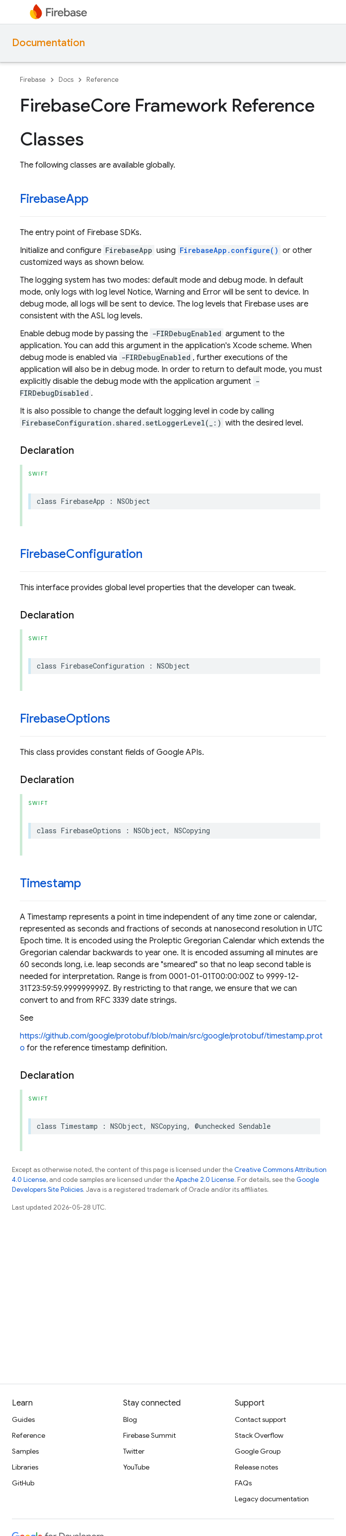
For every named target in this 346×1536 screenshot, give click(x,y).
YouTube (136, 1467)
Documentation (48, 43)
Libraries (25, 1467)
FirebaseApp (54, 198)
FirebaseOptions (65, 718)
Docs (66, 79)
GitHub (23, 1482)
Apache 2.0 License (205, 1179)
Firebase (33, 79)
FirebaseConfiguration (81, 554)
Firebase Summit (149, 1435)
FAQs (243, 1482)
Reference (102, 79)
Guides (23, 1419)
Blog (130, 1419)
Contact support (260, 1419)
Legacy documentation (272, 1498)
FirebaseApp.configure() (229, 250)
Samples (25, 1451)
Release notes (256, 1467)
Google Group (257, 1451)
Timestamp (50, 883)
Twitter (133, 1451)
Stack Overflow (259, 1435)
